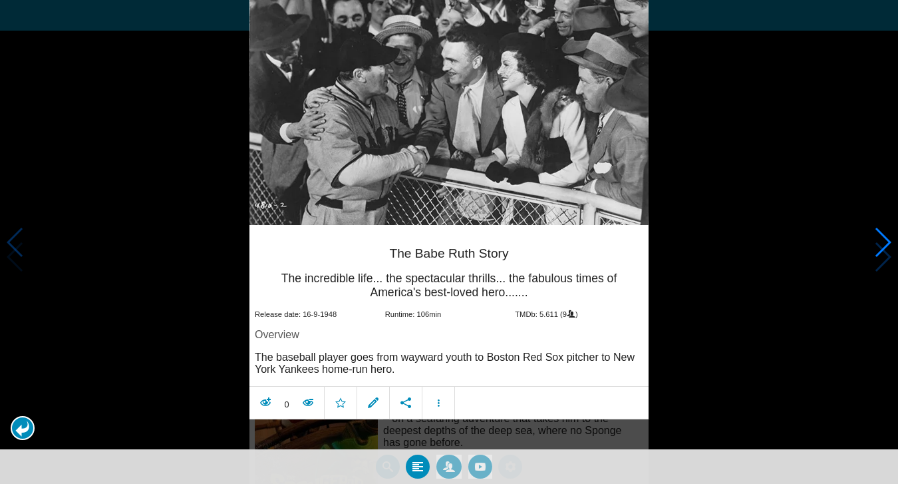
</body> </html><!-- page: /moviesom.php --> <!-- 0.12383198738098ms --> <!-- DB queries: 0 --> (449, 242)
